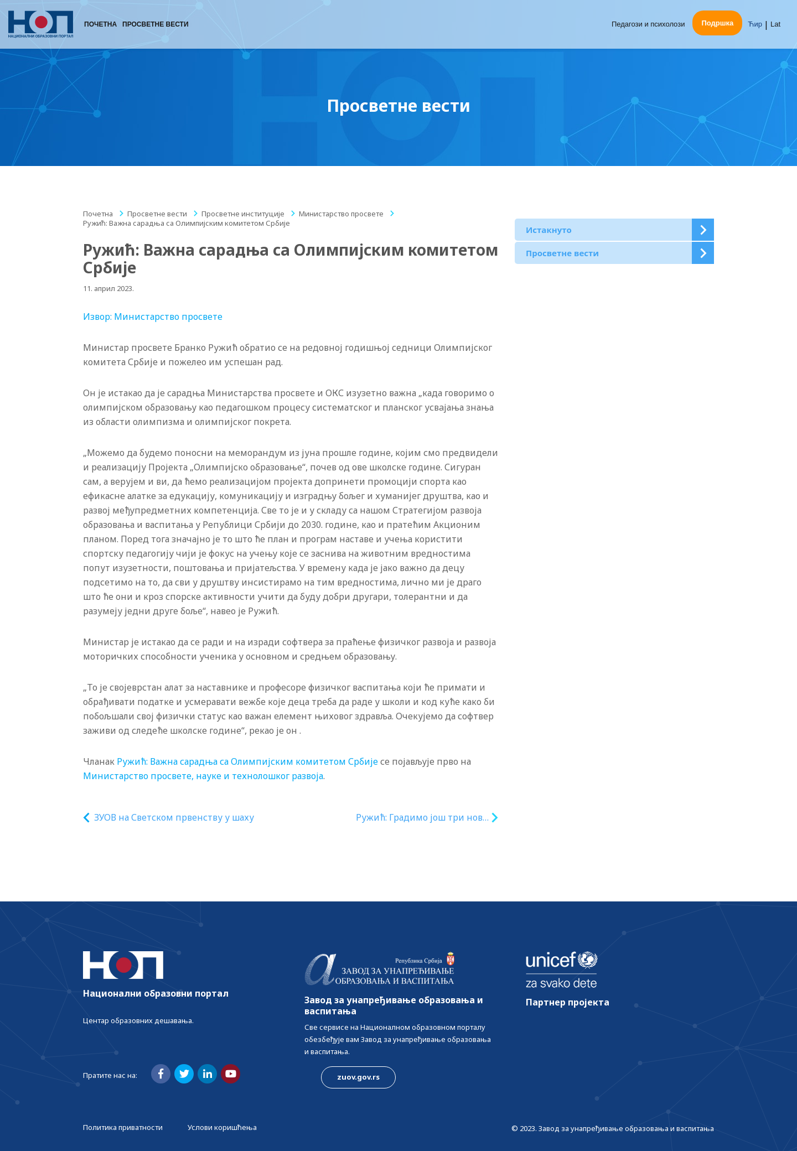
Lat (775, 24)
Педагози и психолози (648, 24)
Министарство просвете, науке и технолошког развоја (203, 776)
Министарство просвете (341, 214)
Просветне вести (155, 25)
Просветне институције (242, 214)
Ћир (755, 24)
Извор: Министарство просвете (152, 316)
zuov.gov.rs (358, 1077)
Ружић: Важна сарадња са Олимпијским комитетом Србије (247, 761)
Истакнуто (549, 229)
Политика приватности (123, 1127)
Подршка (717, 23)
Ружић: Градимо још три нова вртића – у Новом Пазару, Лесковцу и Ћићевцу (421, 817)
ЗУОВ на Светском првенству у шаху (174, 817)
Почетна (100, 25)
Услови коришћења (222, 1127)
